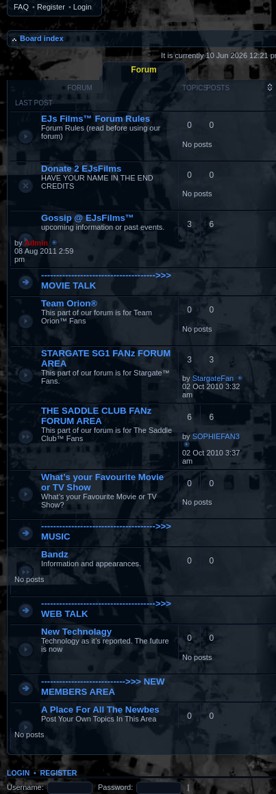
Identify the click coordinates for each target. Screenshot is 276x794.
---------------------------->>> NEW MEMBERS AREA (103, 686)
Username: (25, 787)
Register (51, 7)
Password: (115, 787)
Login (82, 7)
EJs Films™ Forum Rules (95, 119)
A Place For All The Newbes (100, 709)
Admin (36, 243)
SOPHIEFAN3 (216, 436)
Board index (42, 38)
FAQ (21, 7)
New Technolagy (76, 631)
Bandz (54, 554)
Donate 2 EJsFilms (81, 168)
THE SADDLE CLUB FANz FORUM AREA (96, 416)
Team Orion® (69, 303)
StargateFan (213, 378)
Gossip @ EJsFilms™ (87, 218)
